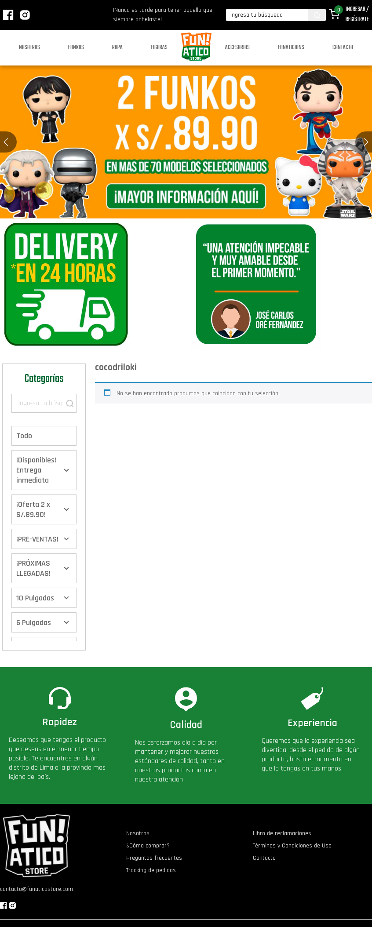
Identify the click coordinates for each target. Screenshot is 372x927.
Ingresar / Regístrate (357, 14)
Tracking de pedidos (151, 870)
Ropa (117, 48)
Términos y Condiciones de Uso (292, 846)
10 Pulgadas (35, 598)
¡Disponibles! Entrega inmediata (36, 470)
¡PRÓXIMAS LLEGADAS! (33, 568)
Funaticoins (291, 48)
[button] (366, 142)
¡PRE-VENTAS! (37, 539)
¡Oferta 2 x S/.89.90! (33, 509)
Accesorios (237, 48)
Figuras (159, 48)
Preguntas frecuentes (154, 858)
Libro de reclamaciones (282, 833)
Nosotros (29, 48)
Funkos (76, 48)
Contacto (342, 48)
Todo (24, 436)
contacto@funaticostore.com (36, 889)
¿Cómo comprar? (148, 846)
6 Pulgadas (33, 623)
